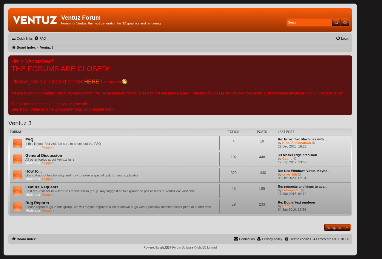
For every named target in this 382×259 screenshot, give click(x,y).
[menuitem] (40, 38)
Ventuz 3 (20, 123)
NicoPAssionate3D (296, 143)
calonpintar (291, 190)
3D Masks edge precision (297, 155)
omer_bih (289, 174)
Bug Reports (37, 203)
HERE (91, 82)
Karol (286, 206)
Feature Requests (41, 187)
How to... (33, 171)
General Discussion (43, 155)
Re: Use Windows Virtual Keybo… (304, 171)
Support (48, 147)
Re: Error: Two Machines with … (303, 139)
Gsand (287, 158)
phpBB (164, 247)
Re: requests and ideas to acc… (302, 186)
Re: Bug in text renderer (296, 202)
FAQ (29, 139)
